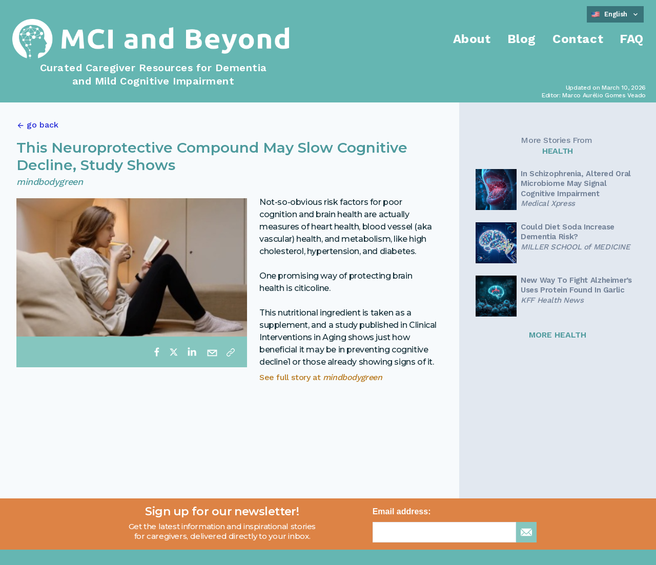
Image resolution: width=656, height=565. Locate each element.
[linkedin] (191, 352)
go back (42, 125)
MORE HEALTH (557, 335)
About (472, 39)
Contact (577, 39)
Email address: (402, 511)
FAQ (632, 39)
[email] (212, 352)
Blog (521, 39)
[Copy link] (230, 352)
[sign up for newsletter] (526, 532)
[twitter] (173, 352)
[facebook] (157, 352)
